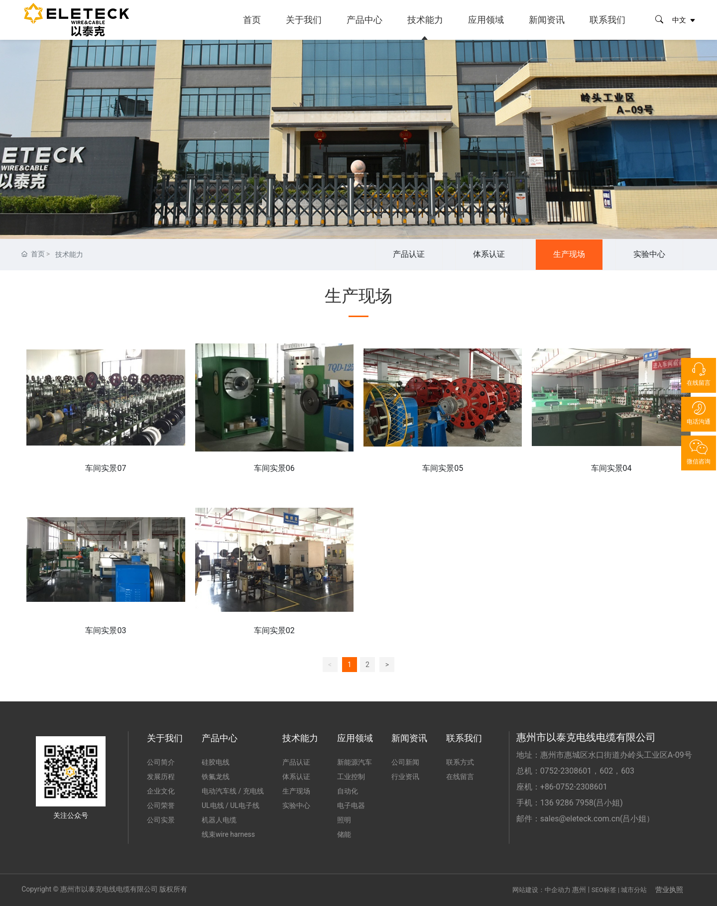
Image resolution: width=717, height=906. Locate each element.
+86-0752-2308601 (573, 787)
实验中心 (649, 254)
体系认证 (489, 254)
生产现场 (569, 254)
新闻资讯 (547, 19)
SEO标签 (604, 890)
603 (627, 771)
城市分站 (634, 890)
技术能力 (425, 19)
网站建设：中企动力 (541, 890)
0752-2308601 (566, 771)
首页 (252, 19)
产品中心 (364, 19)
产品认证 (409, 254)
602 (606, 771)
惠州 (579, 890)
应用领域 (486, 19)
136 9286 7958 (567, 802)
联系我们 (607, 19)
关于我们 (304, 19)
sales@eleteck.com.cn (580, 818)
